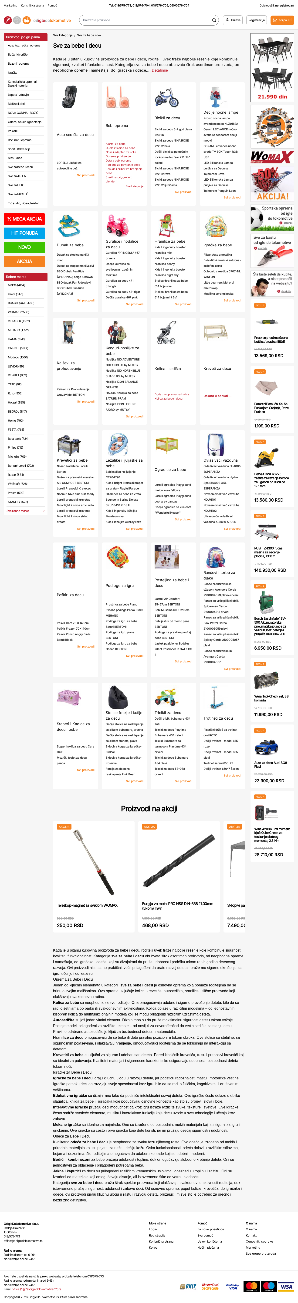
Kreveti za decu (217, 368)
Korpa (153, 1247)
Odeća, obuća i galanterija (24, 122)
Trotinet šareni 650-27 (218, 763)
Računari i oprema (19, 140)
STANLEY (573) (18, 502)
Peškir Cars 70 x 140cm (73, 623)
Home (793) (16, 420)
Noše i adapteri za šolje (121, 152)
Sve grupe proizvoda (261, 1253)
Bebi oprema (117, 125)
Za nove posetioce (210, 1229)
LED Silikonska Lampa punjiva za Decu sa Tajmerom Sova (218, 168)
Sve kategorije (62, 35)
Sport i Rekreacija (19, 149)
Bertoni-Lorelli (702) (21, 465)
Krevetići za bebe (72, 460)
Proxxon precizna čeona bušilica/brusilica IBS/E (271, 340)
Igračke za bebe (217, 245)
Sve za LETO (16, 185)
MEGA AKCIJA (24, 219)
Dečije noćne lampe (220, 112)
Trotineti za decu (218, 718)
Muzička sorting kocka (218, 293)
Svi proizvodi (86, 175)
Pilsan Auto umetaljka (217, 254)
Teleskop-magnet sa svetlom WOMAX (87, 905)
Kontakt (251, 1235)
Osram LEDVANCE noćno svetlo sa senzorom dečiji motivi (220, 135)
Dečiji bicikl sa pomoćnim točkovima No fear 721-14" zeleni (172, 157)
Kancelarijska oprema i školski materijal (22, 84)
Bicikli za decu (167, 118)
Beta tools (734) (18, 438)
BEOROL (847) (17, 411)
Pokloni (12, 131)
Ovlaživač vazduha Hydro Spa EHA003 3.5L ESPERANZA (220, 483)
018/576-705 (159, 5)
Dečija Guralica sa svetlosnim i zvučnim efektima (119, 269)
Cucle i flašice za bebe (120, 148)
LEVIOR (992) (16, 366)
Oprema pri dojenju (118, 156)
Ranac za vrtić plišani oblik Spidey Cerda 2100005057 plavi (221, 639)
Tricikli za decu (168, 712)
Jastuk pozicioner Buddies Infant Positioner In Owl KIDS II (173, 649)
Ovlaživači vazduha (220, 460)
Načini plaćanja (208, 1247)
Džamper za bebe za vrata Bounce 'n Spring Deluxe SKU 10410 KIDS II (123, 499)
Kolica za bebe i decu (169, 398)
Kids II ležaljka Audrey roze (123, 522)
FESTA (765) (16, 429)
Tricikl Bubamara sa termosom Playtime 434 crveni (170, 746)
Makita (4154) (16, 285)
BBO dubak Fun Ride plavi (74, 282)
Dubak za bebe (70, 245)
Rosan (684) (16, 474)
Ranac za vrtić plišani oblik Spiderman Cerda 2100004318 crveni (221, 606)
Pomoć (52, 5)
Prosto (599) (16, 493)
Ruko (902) (15, 393)
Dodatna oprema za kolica (172, 394)
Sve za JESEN (17, 176)
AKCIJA (24, 261)
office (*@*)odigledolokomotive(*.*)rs (36, 1289)
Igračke (12, 72)
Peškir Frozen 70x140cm (73, 628)
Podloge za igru (120, 585)
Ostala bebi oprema (118, 160)
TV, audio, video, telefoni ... (25, 203)
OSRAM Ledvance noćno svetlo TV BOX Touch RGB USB (220, 151)
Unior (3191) (15, 294)
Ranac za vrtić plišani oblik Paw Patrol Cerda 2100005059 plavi (221, 623)
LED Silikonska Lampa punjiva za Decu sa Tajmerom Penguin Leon (219, 185)
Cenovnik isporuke (259, 1241)
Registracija (157, 1235)
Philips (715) (15, 447)
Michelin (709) (17, 456)
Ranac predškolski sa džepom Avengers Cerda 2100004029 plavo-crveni (220, 589)
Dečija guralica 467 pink (122, 297)
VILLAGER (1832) (19, 321)
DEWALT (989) (17, 375)
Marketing (10, 5)
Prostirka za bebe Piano (121, 604)
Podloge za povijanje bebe (123, 164)
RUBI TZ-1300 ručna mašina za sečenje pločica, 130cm (268, 552)
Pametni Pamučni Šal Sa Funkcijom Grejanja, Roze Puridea (271, 408)
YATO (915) (15, 384)
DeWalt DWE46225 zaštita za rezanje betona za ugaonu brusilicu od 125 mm (271, 480)
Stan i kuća (15, 158)
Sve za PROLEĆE (19, 194)
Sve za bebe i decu (20, 167)
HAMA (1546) (17, 339)
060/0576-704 (179, 5)
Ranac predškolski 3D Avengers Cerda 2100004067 (217, 656)
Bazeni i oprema (18, 63)
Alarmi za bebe (115, 144)
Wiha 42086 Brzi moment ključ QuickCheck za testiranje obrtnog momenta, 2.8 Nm (272, 835)
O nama (251, 1229)
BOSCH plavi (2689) (21, 303)
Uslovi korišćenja (209, 1241)
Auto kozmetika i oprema (24, 45)
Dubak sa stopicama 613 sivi (75, 266)
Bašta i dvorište (18, 54)
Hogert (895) (16, 402)
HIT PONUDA (24, 233)
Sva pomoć (205, 1235)
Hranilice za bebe (170, 241)
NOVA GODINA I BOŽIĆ (23, 113)
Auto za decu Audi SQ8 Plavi (270, 765)
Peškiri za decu (70, 594)
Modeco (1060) (18, 357)
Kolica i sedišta (168, 368)
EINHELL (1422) (18, 348)
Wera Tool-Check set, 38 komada (271, 698)
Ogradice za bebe (170, 469)
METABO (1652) (18, 330)
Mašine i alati (16, 104)
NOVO (24, 247)
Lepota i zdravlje (18, 94)
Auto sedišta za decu (75, 134)
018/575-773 (122, 5)
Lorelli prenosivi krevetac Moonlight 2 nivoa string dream (73, 516)
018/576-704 (141, 5)
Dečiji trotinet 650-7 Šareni (221, 769)
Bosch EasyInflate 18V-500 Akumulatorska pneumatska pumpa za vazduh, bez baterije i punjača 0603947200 (270, 626)
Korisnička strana (32, 5)
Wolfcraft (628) (17, 484)
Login (153, 1229)
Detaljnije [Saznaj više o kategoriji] (160, 70)
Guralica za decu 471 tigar (123, 292)
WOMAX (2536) (18, 312)
